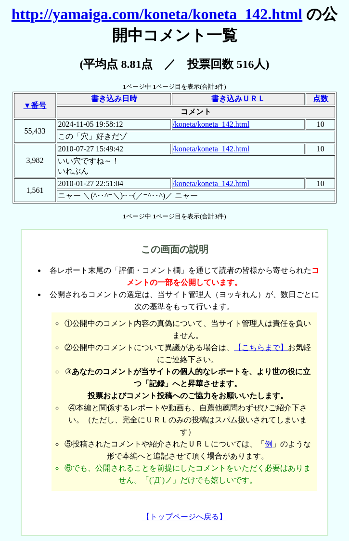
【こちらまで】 (261, 347)
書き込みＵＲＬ (238, 99)
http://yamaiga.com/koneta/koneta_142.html (157, 14)
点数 (320, 99)
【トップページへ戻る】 (184, 517)
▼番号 (35, 105)
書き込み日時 (114, 99)
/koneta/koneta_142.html (211, 124)
